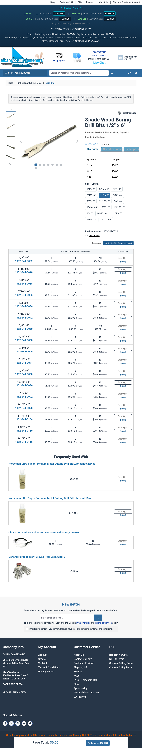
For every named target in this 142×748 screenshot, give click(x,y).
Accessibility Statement (87, 692)
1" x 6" (90, 213)
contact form (19, 692)
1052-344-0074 (24, 362)
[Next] (77, 141)
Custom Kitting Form (120, 667)
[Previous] (21, 141)
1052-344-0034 (24, 306)
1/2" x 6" (104, 195)
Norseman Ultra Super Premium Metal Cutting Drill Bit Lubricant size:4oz (51, 463)
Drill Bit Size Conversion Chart (118, 243)
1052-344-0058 (24, 340)
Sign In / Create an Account (126, 2)
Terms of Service (103, 623)
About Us (103, 2)
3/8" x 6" (117, 189)
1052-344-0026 (24, 295)
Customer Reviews (84, 663)
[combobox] (79, 73)
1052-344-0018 (24, 283)
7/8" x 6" (106, 207)
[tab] (132, 149)
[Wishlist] (129, 73)
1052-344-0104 (24, 419)
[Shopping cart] (127, 58)
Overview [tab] (92, 149)
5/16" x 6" (104, 189)
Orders (42, 659)
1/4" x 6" (91, 189)
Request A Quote (118, 654)
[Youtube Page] (23, 723)
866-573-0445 (99, 55)
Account (42, 654)
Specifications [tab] (112, 149)
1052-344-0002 (24, 261)
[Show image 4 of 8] (48, 165)
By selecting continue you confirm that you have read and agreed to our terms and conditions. (71, 629)
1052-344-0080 (24, 374)
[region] (42, 141)
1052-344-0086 (24, 385)
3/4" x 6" (118, 201)
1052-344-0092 (24, 396)
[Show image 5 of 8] (52, 165)
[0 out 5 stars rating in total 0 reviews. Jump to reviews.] (97, 144)
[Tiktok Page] (30, 723)
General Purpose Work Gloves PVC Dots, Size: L (36, 556)
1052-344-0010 (24, 272)
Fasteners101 (66, 2)
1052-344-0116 (24, 441)
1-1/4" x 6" (116, 213)
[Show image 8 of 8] (36, 168)
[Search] (111, 73)
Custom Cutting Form (121, 663)
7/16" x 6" (91, 195)
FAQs (76, 675)
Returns (78, 671)
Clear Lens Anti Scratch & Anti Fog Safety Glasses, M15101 (43, 532)
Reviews (90, 2)
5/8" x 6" (91, 201)
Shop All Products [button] (17, 73)
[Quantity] (123, 258)
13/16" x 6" (92, 207)
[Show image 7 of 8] (61, 165)
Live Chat (99, 62)
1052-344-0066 (24, 351)
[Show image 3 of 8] (44, 165)
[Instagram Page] (17, 723)
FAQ (80, 2)
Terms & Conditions (49, 667)
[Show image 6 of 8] (56, 165)
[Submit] (98, 617)
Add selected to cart (98, 743)
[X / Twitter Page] (11, 723)
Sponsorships (81, 688)
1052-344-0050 (24, 328)
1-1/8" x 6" (102, 213)
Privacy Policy (83, 623)
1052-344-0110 (24, 430)
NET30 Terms (116, 659)
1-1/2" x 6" (106, 219)
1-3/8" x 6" (92, 219)
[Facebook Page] (5, 723)
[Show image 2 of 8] (40, 165)
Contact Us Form (83, 659)
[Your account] (136, 73)
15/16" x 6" (119, 207)
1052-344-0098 (24, 408)
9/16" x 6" (117, 195)
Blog (52, 2)
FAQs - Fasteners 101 (85, 680)
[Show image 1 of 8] (36, 165)
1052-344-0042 (24, 317)
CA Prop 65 (80, 696)
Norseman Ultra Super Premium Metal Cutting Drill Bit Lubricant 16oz (49, 498)
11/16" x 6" (104, 201)
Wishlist (42, 663)
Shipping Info (81, 667)
